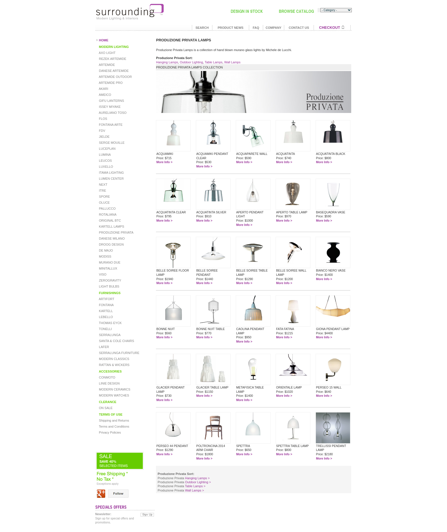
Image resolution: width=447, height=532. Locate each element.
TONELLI (105, 329)
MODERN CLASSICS (113, 359)
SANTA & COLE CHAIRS (116, 341)
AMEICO (104, 94)
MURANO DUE (109, 262)
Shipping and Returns (113, 420)
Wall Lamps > (194, 490)
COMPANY (273, 27)
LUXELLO (105, 166)
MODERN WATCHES (113, 395)
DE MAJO (105, 250)
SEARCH (202, 27)
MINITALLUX (107, 268)
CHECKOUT (329, 27)
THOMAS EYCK (110, 323)
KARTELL (105, 311)
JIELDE (103, 136)
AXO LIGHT (106, 52)
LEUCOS (105, 160)
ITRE (102, 190)
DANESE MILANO (111, 238)
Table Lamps (213, 62)
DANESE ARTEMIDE (113, 70)
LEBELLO (105, 317)
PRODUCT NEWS (230, 27)
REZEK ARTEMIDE (112, 58)
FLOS (102, 118)
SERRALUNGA (109, 335)
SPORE (104, 196)
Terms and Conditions (113, 426)
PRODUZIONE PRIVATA (115, 232)
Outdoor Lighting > (198, 482)
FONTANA (106, 305)
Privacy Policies (109, 432)
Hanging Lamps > (197, 478)
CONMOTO (106, 377)
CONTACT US (299, 27)
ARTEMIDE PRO (110, 82)
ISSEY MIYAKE (109, 106)
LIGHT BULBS (108, 286)
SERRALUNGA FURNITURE (118, 353)
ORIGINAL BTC (109, 220)
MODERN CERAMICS (114, 389)
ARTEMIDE (106, 64)
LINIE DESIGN (109, 383)
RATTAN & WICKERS (113, 365)
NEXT (102, 184)
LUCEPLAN (106, 148)
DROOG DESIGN (111, 244)
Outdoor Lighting (191, 62)
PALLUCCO (107, 208)
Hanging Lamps (167, 62)
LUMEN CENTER (111, 178)
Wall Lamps (232, 62)
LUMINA (104, 154)
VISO (102, 274)
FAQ (256, 27)
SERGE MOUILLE (111, 142)
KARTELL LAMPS (111, 226)
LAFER (103, 347)
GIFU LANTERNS (111, 100)
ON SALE (105, 408)
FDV (101, 130)
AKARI (103, 88)
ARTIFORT (106, 299)
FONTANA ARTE (110, 124)
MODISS (104, 256)
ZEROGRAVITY (109, 280)
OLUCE (104, 202)
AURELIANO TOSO (112, 112)
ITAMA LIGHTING (111, 172)
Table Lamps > (195, 486)
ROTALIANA (107, 214)
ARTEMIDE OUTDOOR (115, 76)
